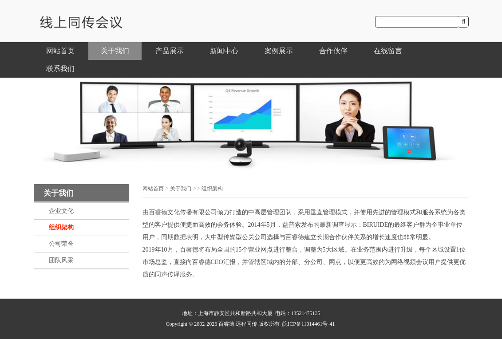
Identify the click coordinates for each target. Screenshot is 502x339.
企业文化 (61, 211)
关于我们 (115, 51)
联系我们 (60, 68)
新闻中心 (224, 51)
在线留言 (388, 51)
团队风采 (61, 260)
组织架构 (61, 227)
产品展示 (169, 51)
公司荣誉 (61, 243)
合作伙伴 (333, 51)
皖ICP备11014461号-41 (308, 324)
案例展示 (279, 51)
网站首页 (60, 51)
